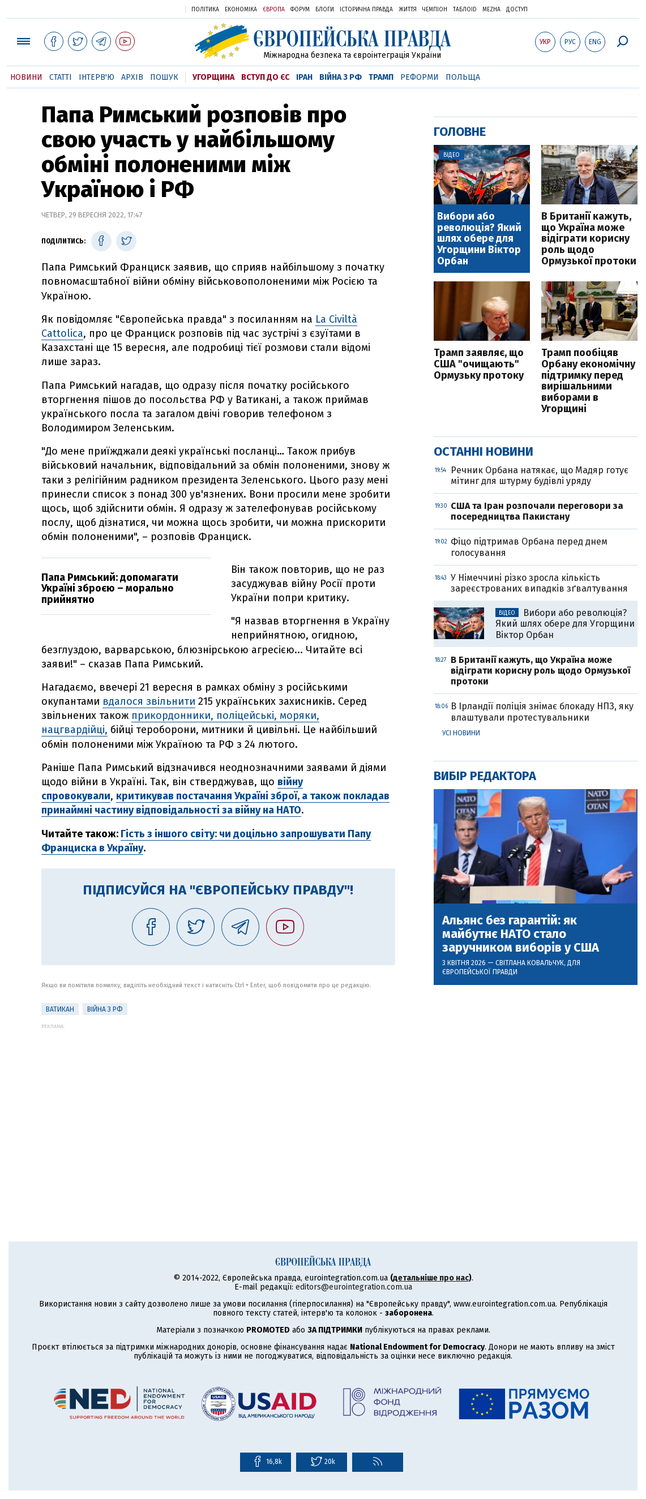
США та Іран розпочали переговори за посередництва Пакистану (537, 511)
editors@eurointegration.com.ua (354, 1287)
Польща (463, 77)
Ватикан (60, 1009)
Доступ (517, 9)
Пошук (164, 77)
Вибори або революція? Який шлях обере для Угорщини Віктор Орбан (479, 239)
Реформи (419, 77)
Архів (132, 77)
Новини (26, 77)
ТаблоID (465, 9)
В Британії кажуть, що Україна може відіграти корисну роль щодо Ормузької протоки (588, 239)
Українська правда (149, 9)
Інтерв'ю (96, 77)
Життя (408, 9)
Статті (60, 77)
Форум (300, 9)
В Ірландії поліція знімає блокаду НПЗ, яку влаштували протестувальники (542, 711)
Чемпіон (434, 9)
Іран (304, 77)
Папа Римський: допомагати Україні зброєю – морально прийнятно (109, 588)
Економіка (241, 9)
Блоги (324, 9)
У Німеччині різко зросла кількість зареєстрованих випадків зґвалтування (539, 583)
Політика (205, 9)
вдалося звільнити (148, 701)
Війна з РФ (340, 77)
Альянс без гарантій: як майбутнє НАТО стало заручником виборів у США (520, 934)
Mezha (491, 9)
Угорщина (213, 77)
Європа (274, 9)
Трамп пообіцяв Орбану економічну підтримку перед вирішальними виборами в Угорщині (588, 381)
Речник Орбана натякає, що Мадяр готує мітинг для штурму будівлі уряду (539, 475)
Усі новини (461, 733)
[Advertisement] (218, 1108)
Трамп (381, 77)
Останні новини (483, 451)
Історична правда (366, 9)
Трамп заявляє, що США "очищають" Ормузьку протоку (479, 364)
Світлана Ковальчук (529, 963)
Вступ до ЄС (265, 77)
